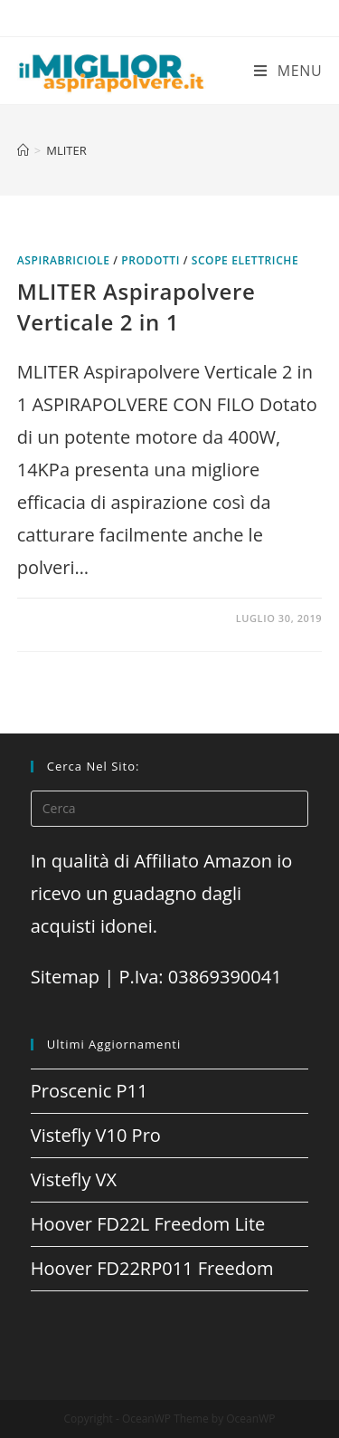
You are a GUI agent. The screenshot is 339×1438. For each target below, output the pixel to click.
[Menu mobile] (288, 70)
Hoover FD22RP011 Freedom (152, 1268)
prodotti (150, 260)
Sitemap (65, 976)
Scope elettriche (245, 260)
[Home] (23, 150)
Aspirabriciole (63, 260)
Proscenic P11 (89, 1090)
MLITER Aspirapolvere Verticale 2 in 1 (136, 306)
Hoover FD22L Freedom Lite (148, 1224)
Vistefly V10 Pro (96, 1135)
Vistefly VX (74, 1179)
